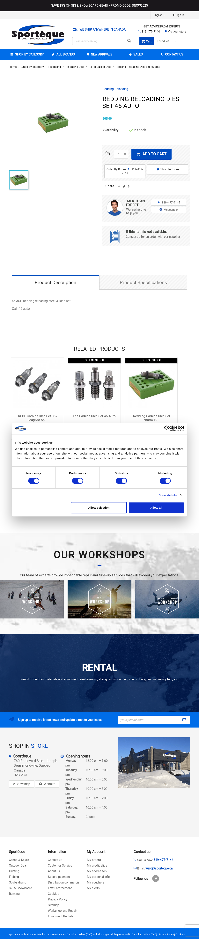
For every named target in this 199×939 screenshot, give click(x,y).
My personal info (98, 877)
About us (54, 871)
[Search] (102, 41)
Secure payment (59, 877)
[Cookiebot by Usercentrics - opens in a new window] (167, 428)
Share (119, 188)
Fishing (14, 877)
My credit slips (97, 865)
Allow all (156, 507)
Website (49, 784)
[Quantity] (119, 154)
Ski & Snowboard (20, 888)
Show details (168, 495)
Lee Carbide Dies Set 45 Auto (94, 416)
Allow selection (98, 507)
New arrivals (101, 54)
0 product (167, 41)
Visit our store (177, 31)
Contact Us (173, 54)
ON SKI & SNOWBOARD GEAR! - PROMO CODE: (99, 5)
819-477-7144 (151, 31)
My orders (94, 860)
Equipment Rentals (60, 916)
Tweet (124, 188)
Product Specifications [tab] (143, 282)
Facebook (155, 878)
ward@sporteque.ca (159, 868)
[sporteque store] (154, 762)
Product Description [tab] (55, 282)
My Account (96, 852)
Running (14, 894)
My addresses (97, 871)
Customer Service (60, 865)
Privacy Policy (57, 899)
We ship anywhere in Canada (102, 29)
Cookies (53, 894)
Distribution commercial (64, 882)
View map (23, 784)
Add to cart (151, 154)
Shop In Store (167, 169)
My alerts (93, 888)
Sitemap (53, 905)
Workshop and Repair (62, 911)
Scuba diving (17, 882)
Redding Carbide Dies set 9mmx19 (151, 418)
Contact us (55, 860)
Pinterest (129, 188)
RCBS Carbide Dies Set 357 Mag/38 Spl (38, 418)
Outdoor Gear (18, 865)
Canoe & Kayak (19, 860)
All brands (65, 54)
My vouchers (95, 882)
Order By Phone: (125, 171)
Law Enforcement (60, 888)
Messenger (168, 209)
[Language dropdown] (160, 15)
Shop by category (29, 54)
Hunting (14, 871)
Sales (138, 54)
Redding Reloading (115, 89)
